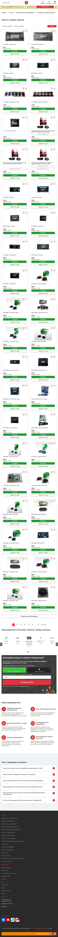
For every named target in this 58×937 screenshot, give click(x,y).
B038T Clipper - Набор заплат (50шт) (11, 312)
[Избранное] (49, 2)
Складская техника (6, 861)
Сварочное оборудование (8, 847)
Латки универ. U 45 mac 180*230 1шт (39, 370)
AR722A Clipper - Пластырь (37, 255)
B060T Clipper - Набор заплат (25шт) (39, 485)
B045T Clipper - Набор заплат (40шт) (11, 341)
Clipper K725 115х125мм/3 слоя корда (11, 399)
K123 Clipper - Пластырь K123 (37, 44)
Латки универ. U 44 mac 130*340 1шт (11, 370)
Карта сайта (5, 884)
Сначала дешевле (7, 26)
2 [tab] (30, 652)
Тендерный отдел (6, 876)
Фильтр (52, 26)
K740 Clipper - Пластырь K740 (37, 543)
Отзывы (4, 893)
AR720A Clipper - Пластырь (9, 226)
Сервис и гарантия (6, 890)
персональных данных (24, 686)
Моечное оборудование (7, 850)
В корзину (15, 51)
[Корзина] (54, 2)
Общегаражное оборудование (9, 824)
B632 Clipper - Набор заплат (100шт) (11, 600)
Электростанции (6, 855)
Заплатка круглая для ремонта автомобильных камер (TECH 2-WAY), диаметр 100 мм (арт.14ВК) (43, 131)
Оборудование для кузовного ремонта (11, 829)
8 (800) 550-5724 (6, 901)
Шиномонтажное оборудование (9, 818)
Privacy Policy (33, 928)
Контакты (4, 879)
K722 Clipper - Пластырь (36, 197)
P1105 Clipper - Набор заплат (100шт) (39, 102)
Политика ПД (5, 870)
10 (42, 625)
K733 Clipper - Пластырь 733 (37, 226)
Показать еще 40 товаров (29, 616)
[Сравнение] (42, 2)
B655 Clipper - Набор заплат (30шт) (10, 514)
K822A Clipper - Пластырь (36, 73)
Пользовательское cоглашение (9, 873)
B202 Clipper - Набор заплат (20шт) (38, 514)
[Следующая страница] (45, 625)
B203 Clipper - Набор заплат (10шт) (10, 571)
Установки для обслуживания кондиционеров (13, 841)
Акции (3, 887)
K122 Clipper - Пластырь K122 (9, 44)
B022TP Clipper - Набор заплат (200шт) (39, 427)
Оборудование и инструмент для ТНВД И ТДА (13, 858)
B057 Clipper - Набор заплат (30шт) (38, 456)
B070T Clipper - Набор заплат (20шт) (39, 571)
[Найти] (22, 2)
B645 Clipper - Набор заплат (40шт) (10, 456)
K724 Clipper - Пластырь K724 (9, 255)
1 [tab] (27, 652)
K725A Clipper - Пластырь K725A (10, 427)
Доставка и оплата (6, 867)
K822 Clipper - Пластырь (8, 73)
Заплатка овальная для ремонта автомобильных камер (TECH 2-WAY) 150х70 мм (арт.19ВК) (42, 163)
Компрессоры (5, 844)
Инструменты (5, 852)
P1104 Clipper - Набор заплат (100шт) (11, 102)
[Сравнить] (23, 31)
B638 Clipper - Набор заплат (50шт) (38, 341)
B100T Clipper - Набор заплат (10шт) (39, 600)
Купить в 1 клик (15, 54)
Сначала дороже (19, 26)
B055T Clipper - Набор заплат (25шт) (39, 283)
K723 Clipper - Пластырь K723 (9, 283)
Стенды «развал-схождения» (9, 838)
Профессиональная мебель (8, 835)
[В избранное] (26, 31)
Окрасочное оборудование (8, 832)
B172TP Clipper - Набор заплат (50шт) (11, 485)
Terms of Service (44, 928)
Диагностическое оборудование (10, 826)
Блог (3, 882)
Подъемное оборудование (8, 821)
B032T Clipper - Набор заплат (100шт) (11, 543)
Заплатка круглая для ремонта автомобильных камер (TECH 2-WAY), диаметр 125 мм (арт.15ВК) (15, 163)
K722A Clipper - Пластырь (8, 197)
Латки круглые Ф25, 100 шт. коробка (39, 399)
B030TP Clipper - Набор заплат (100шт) (39, 312)
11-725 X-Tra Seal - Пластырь (9, 130)
